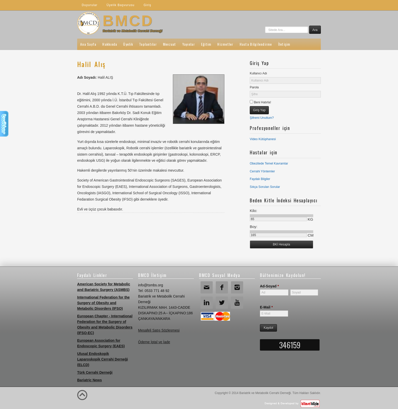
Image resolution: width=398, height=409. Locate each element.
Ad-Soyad (269, 286)
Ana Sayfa (88, 44)
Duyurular (89, 5)
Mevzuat (169, 44)
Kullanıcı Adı (258, 73)
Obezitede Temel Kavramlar (269, 163)
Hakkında (109, 44)
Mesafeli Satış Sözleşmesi (158, 330)
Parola (254, 87)
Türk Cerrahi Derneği (94, 372)
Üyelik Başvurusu (121, 5)
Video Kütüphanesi (263, 139)
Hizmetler (225, 44)
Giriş (147, 5)
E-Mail (266, 307)
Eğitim (206, 44)
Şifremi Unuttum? (262, 118)
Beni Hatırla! (262, 102)
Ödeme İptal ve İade (154, 342)
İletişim (284, 44)
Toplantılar (148, 44)
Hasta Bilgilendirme (256, 44)
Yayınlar (188, 44)
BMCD (128, 20)
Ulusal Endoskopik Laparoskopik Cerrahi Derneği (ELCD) (102, 359)
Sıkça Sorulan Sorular (265, 187)
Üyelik (128, 44)
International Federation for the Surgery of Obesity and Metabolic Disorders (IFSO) (103, 302)
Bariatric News (89, 380)
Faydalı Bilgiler (260, 179)
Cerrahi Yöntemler (262, 171)
